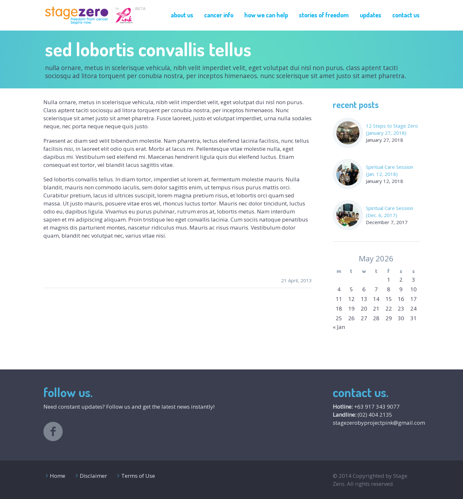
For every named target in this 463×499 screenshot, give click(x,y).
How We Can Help (266, 15)
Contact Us (406, 15)
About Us (182, 15)
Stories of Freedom (324, 15)
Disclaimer (93, 475)
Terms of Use (138, 475)
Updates (370, 15)
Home (57, 475)
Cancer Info (218, 15)
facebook (53, 431)
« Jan (339, 327)
